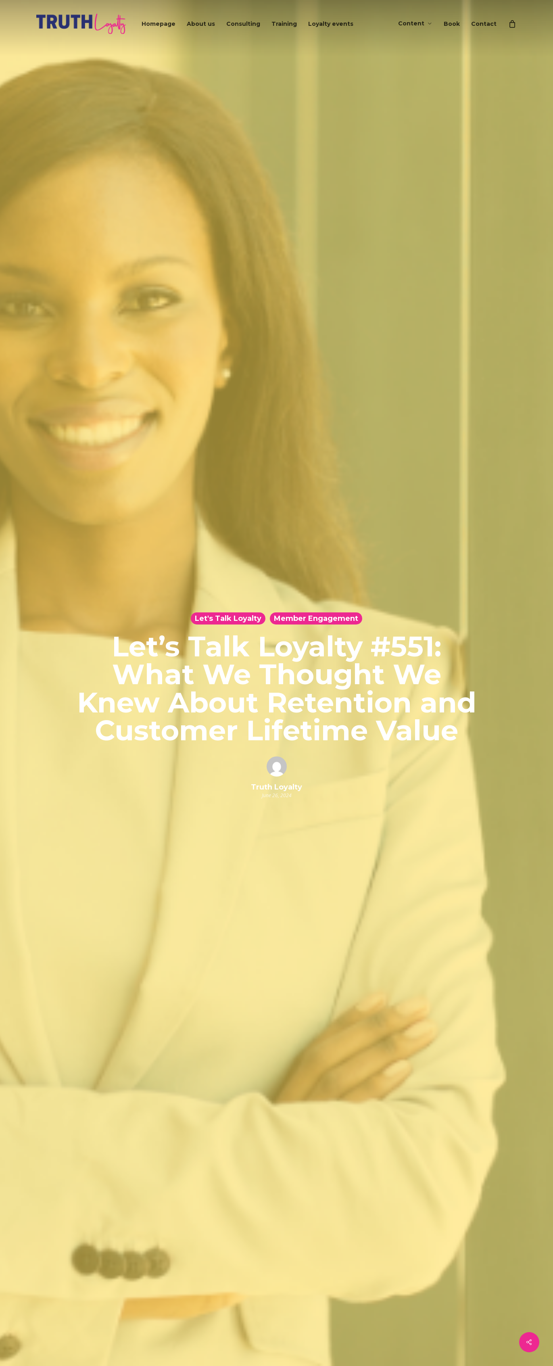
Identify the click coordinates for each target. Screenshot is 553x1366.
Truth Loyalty (276, 787)
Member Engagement (316, 618)
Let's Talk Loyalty (228, 618)
